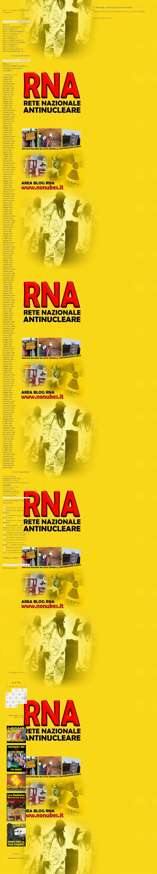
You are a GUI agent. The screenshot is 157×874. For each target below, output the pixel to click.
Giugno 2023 (8, 395)
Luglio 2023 (7, 397)
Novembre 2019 (9, 300)
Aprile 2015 (7, 178)
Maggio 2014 (8, 154)
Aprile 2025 (7, 443)
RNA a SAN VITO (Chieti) (13, 42)
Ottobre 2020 (8, 324)
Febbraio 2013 (8, 121)
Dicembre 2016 (9, 223)
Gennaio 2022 (8, 357)
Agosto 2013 (7, 134)
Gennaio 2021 (8, 331)
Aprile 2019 (7, 284)
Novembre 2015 (9, 194)
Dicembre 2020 (9, 328)
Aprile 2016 (7, 205)
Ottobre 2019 (8, 298)
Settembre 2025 (9, 454)
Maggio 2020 (8, 313)
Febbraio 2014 (8, 148)
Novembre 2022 (9, 379)
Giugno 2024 (8, 421)
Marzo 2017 (7, 229)
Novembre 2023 (9, 406)
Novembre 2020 (9, 326)
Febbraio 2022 (8, 359)
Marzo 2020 (7, 309)
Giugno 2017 (8, 236)
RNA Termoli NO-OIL (11, 51)
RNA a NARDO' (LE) (11, 40)
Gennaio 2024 (8, 410)
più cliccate (25, 56)
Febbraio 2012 (8, 95)
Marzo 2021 (7, 335)
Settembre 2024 (9, 428)
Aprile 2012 (7, 99)
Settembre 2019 (9, 295)
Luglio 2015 (7, 185)
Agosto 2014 (7, 161)
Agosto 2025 (7, 452)
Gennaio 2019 (8, 278)
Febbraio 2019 (8, 280)
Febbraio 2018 (8, 253)
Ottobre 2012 (8, 112)
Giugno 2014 (8, 156)
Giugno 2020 (8, 315)
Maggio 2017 (8, 234)
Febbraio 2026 (8, 465)
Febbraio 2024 (8, 412)
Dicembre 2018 (9, 276)
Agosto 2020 (7, 320)
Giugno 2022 (8, 368)
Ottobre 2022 (8, 377)
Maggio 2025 (8, 445)
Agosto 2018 (7, 267)
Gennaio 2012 (8, 92)
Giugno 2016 (8, 209)
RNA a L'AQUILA (10, 34)
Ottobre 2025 (8, 456)
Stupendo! (7, 485)
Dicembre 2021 (9, 355)
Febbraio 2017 (8, 227)
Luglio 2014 (7, 159)
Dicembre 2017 (9, 249)
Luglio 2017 (7, 238)
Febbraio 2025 (8, 439)
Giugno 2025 (8, 448)
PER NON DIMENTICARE (14, 66)
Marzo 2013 (7, 123)
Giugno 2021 (8, 342)
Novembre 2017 (9, 247)
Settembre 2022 (9, 375)
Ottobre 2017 (8, 245)
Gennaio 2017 (8, 225)
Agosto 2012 (7, 108)
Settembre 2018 (9, 269)
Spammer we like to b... (12, 478)
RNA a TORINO (9, 45)
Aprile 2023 (7, 390)
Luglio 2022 (7, 370)
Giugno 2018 (8, 262)
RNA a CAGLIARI (10, 27)
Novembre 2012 (9, 114)
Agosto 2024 (7, 426)
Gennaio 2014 (8, 145)
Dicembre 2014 (9, 170)
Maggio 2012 (8, 101)
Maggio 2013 (8, 128)
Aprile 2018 (7, 258)
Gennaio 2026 (8, 463)
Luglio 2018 (7, 264)
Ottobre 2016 (8, 218)
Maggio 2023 (8, 392)
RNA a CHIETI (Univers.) (13, 31)
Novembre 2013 (9, 141)
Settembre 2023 (9, 401)
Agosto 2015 (7, 187)
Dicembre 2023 (9, 408)
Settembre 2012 (9, 110)
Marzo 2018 (7, 256)
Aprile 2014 (7, 152)
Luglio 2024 (7, 423)
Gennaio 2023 (8, 384)
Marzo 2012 (7, 97)
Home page (13, 715)
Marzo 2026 (7, 467)
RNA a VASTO (9, 47)
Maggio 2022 (8, 366)
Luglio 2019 (7, 291)
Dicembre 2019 (9, 302)
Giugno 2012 (8, 103)
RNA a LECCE (9, 36)
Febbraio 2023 (8, 386)
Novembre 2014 (9, 167)
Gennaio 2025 (8, 437)
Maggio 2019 (8, 287)
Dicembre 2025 (9, 461)
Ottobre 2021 (8, 351)
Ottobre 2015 (8, 192)
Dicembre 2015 (9, 196)
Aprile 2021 (7, 337)
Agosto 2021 (7, 346)
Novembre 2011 (9, 88)
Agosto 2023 (7, 399)
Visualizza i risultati (11, 558)
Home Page (100, 7)
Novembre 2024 (9, 432)
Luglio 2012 (7, 106)
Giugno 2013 (8, 130)
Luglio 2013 (7, 132)
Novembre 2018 (9, 273)
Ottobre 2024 (8, 430)
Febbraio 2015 (8, 174)
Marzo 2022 (7, 362)
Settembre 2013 (9, 137)
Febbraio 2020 (8, 306)
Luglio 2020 (7, 317)
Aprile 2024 (7, 417)
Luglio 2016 (7, 212)
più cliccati (25, 472)
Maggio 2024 (8, 419)
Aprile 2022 (7, 364)
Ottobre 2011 (8, 86)
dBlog (5, 64)
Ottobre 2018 (8, 271)
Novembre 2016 (9, 220)
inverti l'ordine (126, 7)
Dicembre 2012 (9, 117)
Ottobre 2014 (8, 165)
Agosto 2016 (7, 214)
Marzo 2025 (7, 441)
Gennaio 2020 (8, 304)
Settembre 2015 (9, 189)
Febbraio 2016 (8, 201)
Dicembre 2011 (9, 90)
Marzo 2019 (7, 282)
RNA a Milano (8, 38)
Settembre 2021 (9, 348)
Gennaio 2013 (8, 119)
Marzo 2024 (7, 414)
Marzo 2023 (7, 388)
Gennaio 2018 (8, 251)
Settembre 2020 (9, 322)
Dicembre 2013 (9, 143)
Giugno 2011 (8, 77)
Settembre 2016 (9, 216)
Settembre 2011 (9, 84)
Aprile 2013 (7, 126)
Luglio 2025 (7, 450)
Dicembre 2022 (9, 381)
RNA (5, 25)
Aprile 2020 (7, 311)
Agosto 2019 (7, 293)
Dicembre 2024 (9, 434)
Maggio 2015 (8, 181)
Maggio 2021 (8, 339)
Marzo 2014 (7, 150)
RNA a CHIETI (9, 29)
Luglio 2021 (7, 344)
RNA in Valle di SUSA (11, 49)
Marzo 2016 (7, 203)
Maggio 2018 (8, 260)
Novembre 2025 (9, 459)
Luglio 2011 (7, 79)
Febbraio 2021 (8, 333)
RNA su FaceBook (10, 568)
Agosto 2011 (7, 81)
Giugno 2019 (8, 289)
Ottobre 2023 (8, 403)
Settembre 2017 (9, 242)
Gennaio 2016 (8, 198)
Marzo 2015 (7, 176)
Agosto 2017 (7, 240)
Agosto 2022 (7, 373)
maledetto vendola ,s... (11, 491)
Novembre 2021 (9, 353)
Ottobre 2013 (8, 139)
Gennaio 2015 (8, 172)
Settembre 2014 (9, 163)
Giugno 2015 (8, 183)
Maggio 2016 (8, 207)
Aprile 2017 (7, 231)
